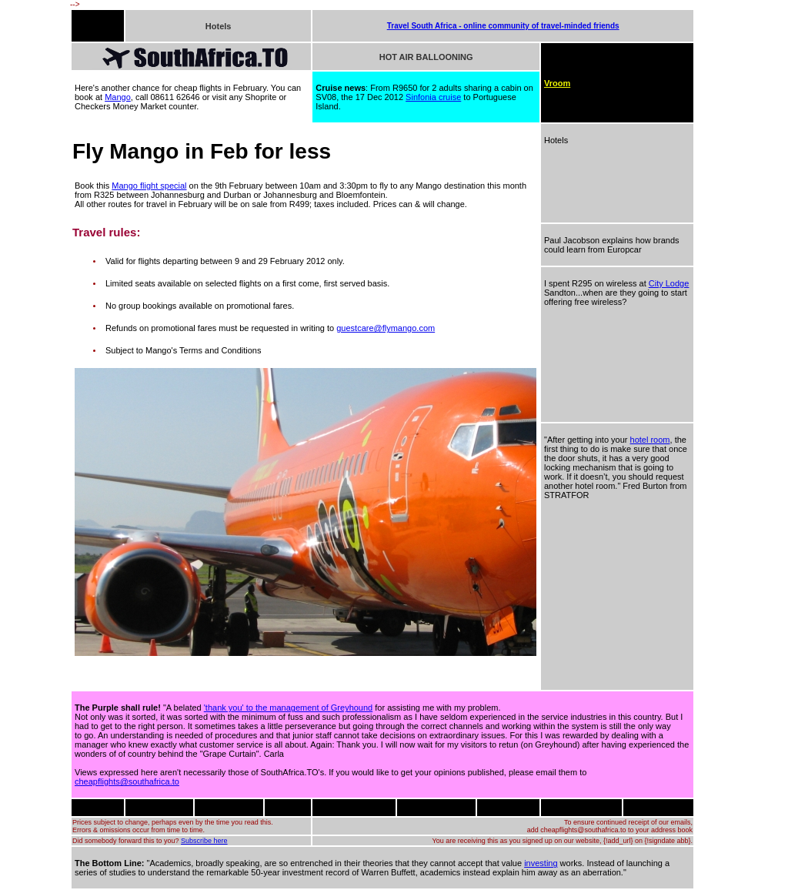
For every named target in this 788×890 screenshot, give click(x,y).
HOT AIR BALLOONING (426, 57)
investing (540, 863)
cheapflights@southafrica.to (127, 781)
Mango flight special (149, 185)
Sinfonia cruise (433, 97)
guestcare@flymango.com (385, 328)
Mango (118, 97)
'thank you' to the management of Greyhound (288, 707)
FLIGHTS (91, 26)
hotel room (650, 439)
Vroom (557, 83)
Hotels (218, 26)
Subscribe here (204, 841)
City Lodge (669, 283)
